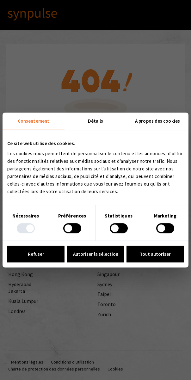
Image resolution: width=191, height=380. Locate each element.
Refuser (36, 254)
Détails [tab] (95, 121)
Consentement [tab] (33, 121)
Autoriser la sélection (95, 254)
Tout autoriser (155, 254)
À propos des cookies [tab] (157, 121)
